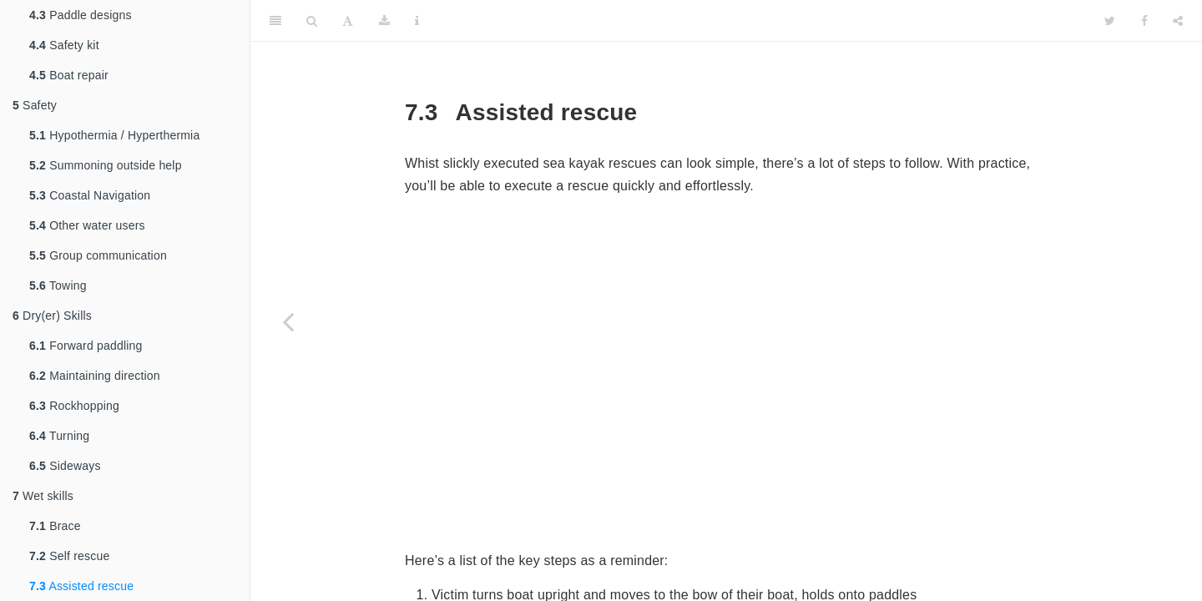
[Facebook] (1144, 21)
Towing (58, 285)
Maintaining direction (94, 375)
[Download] (384, 21)
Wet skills (43, 496)
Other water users (87, 225)
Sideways (65, 465)
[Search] (312, 21)
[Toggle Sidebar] (275, 21)
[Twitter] (1110, 21)
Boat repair (69, 75)
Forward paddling (86, 345)
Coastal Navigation (89, 195)
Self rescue (69, 556)
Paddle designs (80, 15)
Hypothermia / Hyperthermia (114, 135)
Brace (55, 526)
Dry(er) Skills (52, 315)
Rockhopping (74, 405)
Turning (59, 435)
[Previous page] (288, 321)
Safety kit (64, 45)
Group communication (98, 255)
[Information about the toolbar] (417, 21)
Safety (35, 105)
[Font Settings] (348, 21)
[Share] (1177, 21)
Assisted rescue (81, 586)
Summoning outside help (105, 165)
